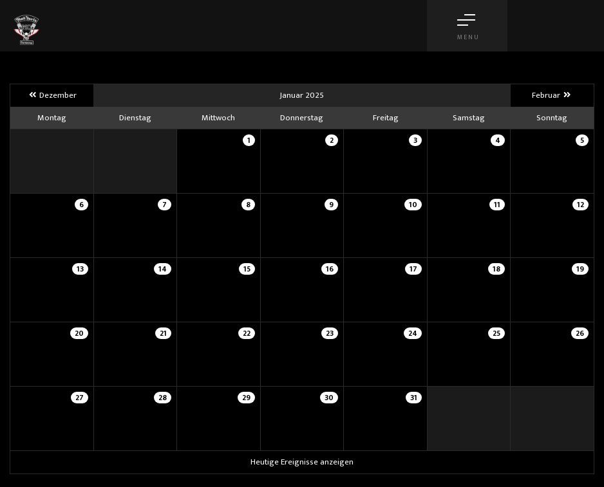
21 (163, 333)
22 (246, 333)
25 (496, 333)
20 (79, 333)
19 (580, 268)
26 (580, 333)
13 (80, 268)
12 (580, 204)
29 (246, 397)
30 (329, 397)
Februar (552, 95)
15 (246, 268)
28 (162, 397)
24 (412, 333)
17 (413, 268)
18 (496, 268)
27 (79, 397)
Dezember (52, 95)
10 (413, 204)
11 (497, 204)
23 (330, 333)
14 (162, 268)
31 (413, 397)
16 (330, 268)
